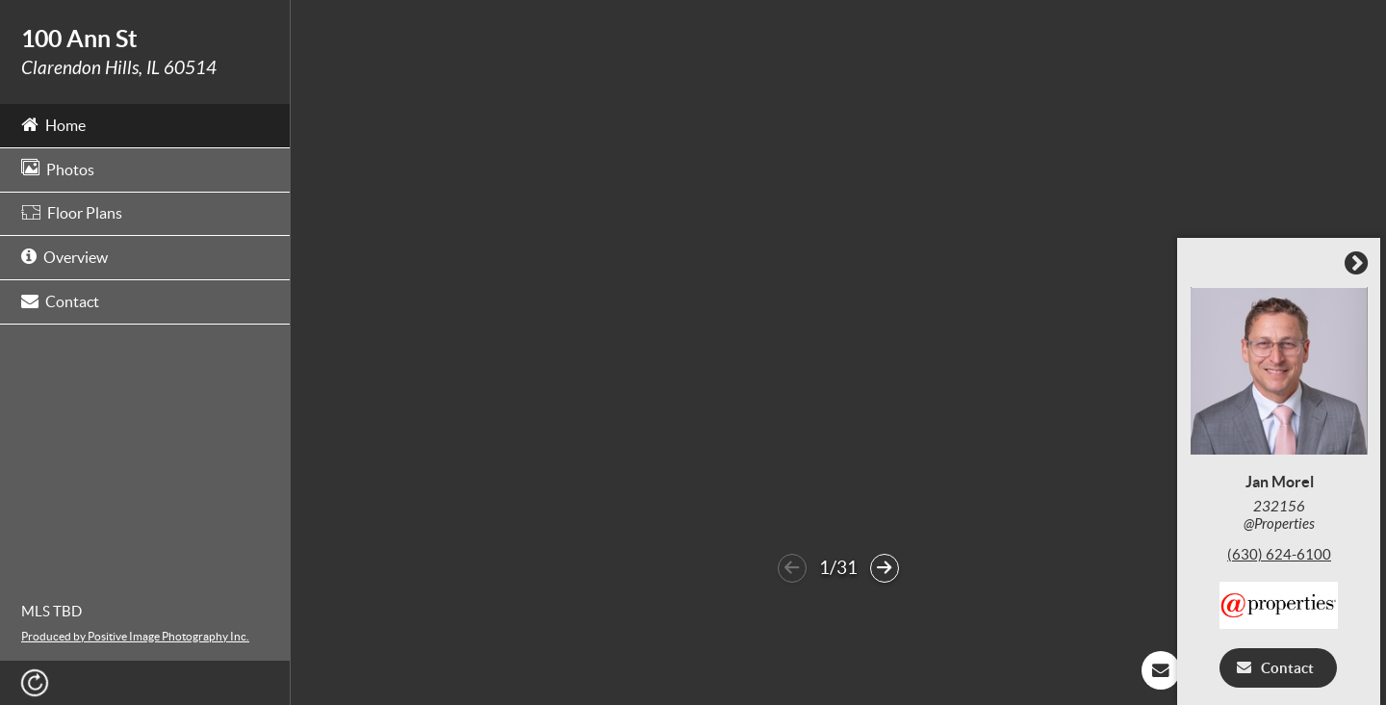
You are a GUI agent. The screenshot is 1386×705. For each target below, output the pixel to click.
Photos (57, 168)
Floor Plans (71, 213)
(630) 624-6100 (1284, 555)
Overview (64, 256)
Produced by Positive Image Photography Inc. (135, 636)
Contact (60, 300)
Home (53, 124)
